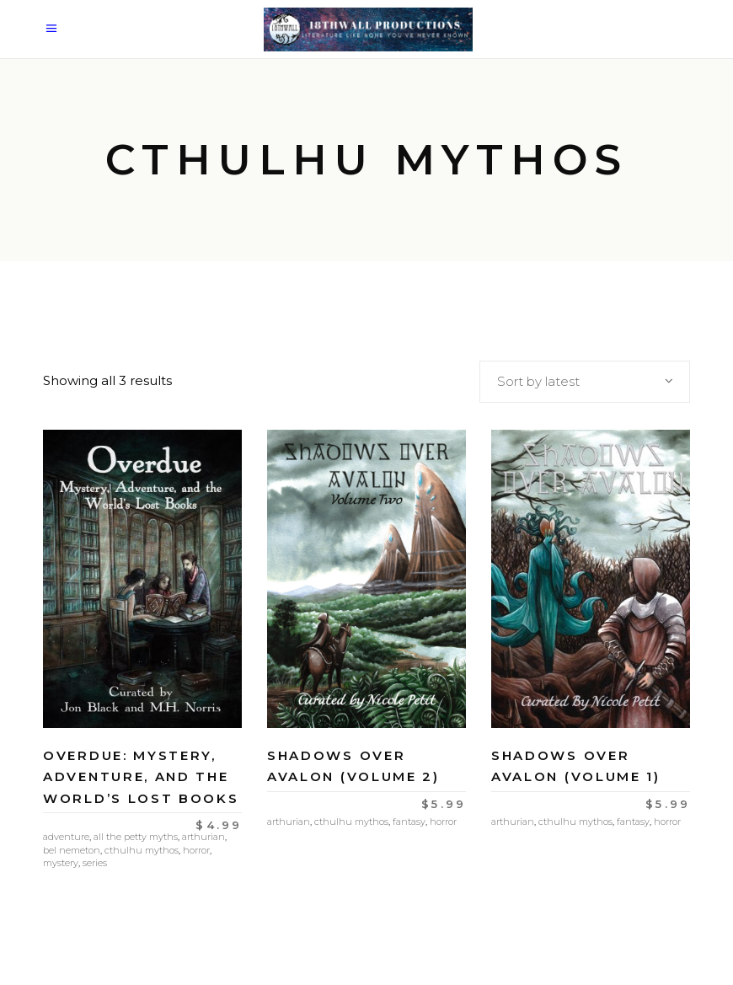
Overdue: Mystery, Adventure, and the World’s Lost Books (141, 776)
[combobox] (584, 382)
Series (95, 863)
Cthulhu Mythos (141, 850)
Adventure (66, 837)
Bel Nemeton (71, 850)
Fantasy (409, 821)
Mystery (60, 863)
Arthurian (203, 837)
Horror (196, 850)
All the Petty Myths (136, 837)
